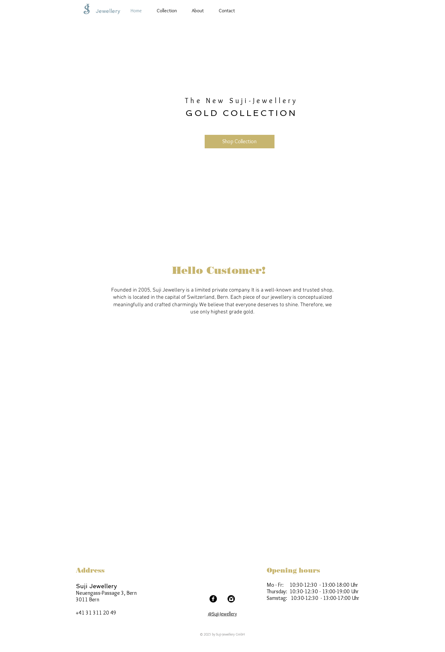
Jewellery (108, 11)
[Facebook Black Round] (213, 599)
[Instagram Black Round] (231, 599)
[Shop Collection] (239, 141)
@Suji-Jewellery (222, 614)
